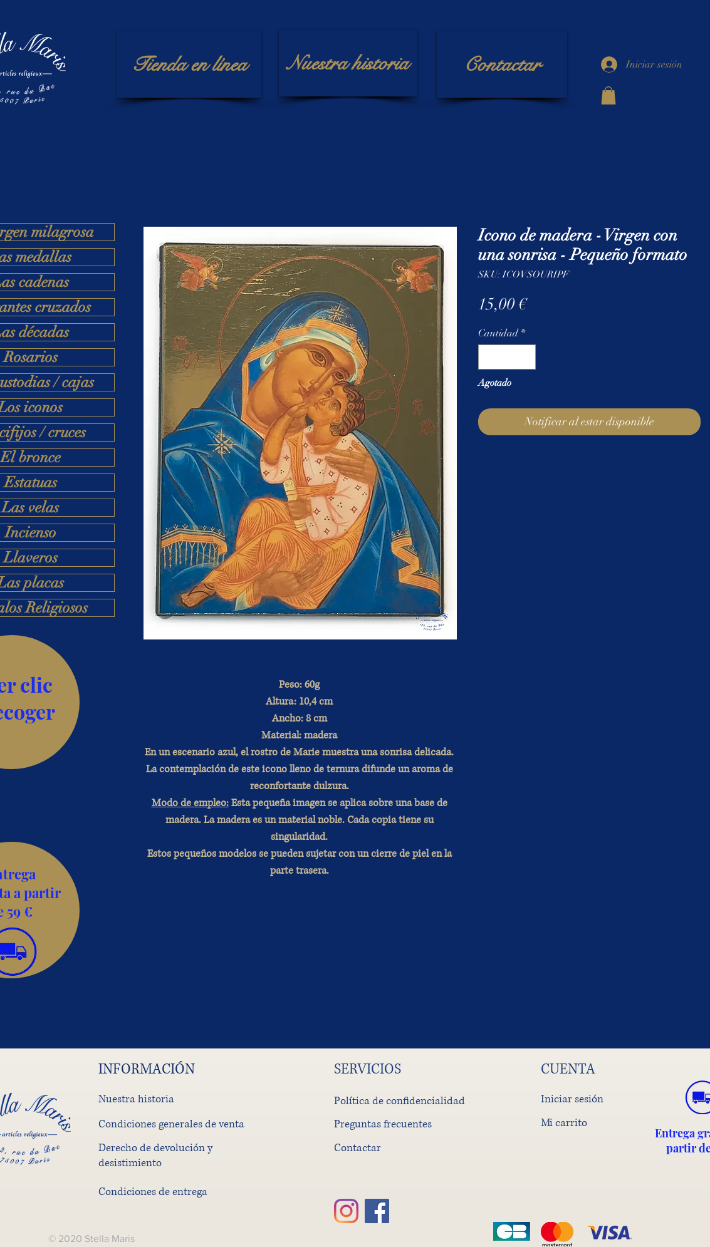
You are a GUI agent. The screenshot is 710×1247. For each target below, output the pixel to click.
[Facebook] (377, 1211)
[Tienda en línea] (189, 64)
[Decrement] (489, 357)
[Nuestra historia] (348, 63)
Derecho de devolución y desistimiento (155, 1155)
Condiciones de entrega (152, 1191)
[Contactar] (502, 64)
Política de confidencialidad (399, 1101)
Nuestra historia (136, 1099)
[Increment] (525, 357)
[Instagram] (346, 1211)
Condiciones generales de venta (171, 1124)
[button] (608, 95)
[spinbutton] (507, 357)
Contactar (357, 1148)
